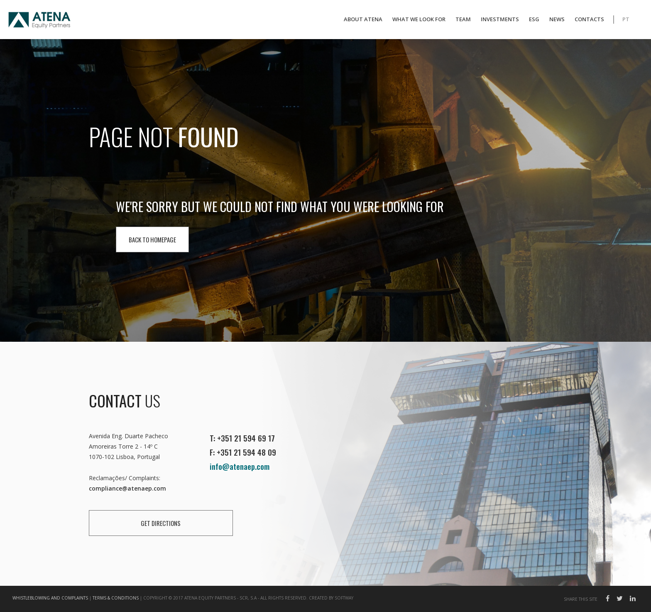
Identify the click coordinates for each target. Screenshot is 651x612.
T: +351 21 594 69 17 (242, 438)
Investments (500, 19)
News (557, 19)
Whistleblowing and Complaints (50, 598)
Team (463, 19)
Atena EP (39, 21)
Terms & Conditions (116, 598)
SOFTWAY (344, 598)
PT (625, 19)
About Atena (363, 19)
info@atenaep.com (239, 466)
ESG (534, 19)
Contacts (589, 19)
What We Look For (418, 19)
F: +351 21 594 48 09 (243, 452)
